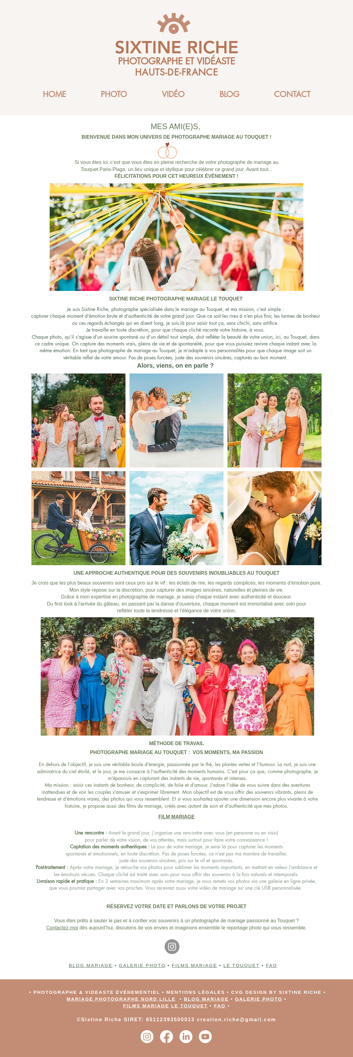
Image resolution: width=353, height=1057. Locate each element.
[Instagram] (172, 946)
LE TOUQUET (242, 965)
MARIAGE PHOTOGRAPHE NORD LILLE (121, 999)
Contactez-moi (62, 927)
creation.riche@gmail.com (236, 1019)
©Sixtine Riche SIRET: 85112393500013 (137, 1019)
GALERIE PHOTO (142, 965)
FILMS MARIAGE (194, 965)
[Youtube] (205, 1036)
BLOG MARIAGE (91, 965)
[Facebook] (166, 1036)
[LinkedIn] (185, 1036)
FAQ (271, 965)
